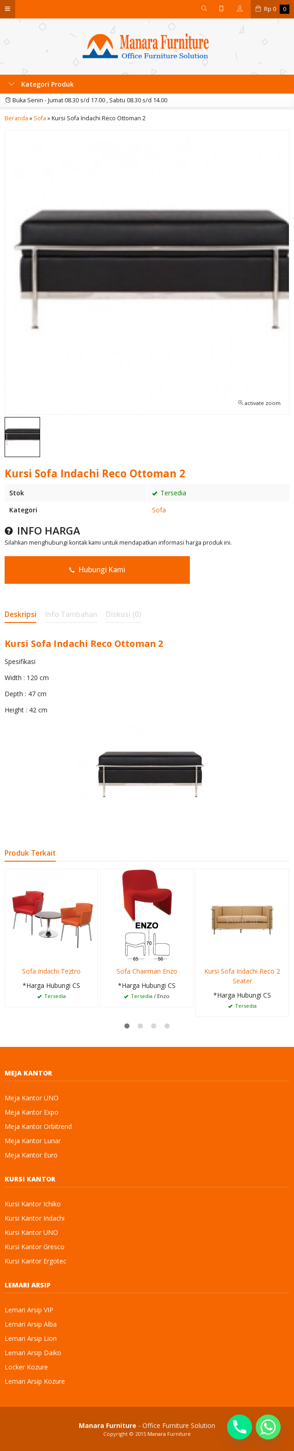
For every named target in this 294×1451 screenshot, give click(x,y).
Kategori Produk (41, 84)
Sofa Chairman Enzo (147, 971)
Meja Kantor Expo (32, 1112)
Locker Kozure (26, 1367)
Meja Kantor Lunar (33, 1140)
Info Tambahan (71, 614)
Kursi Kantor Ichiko (33, 1203)
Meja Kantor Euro (31, 1155)
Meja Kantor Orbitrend (38, 1126)
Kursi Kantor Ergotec (35, 1261)
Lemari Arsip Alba (31, 1324)
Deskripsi (20, 614)
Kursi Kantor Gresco (35, 1246)
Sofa (159, 509)
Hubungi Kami (97, 570)
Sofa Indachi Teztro (51, 971)
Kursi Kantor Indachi (35, 1218)
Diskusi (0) (123, 614)
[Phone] (239, 1427)
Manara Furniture (169, 1433)
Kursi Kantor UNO (31, 1232)
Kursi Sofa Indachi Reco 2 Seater (242, 976)
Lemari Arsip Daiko (33, 1352)
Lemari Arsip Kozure (35, 1381)
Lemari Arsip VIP (29, 1309)
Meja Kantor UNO (32, 1097)
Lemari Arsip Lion (31, 1338)
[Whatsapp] (268, 1427)
